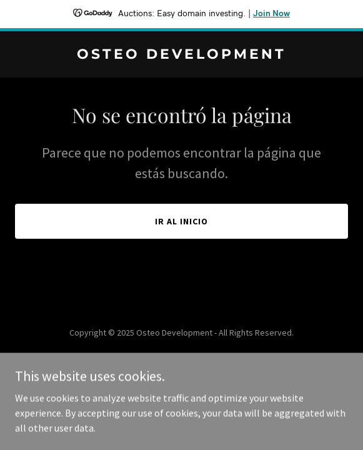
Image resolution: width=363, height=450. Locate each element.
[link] (181, 55)
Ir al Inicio (181, 221)
